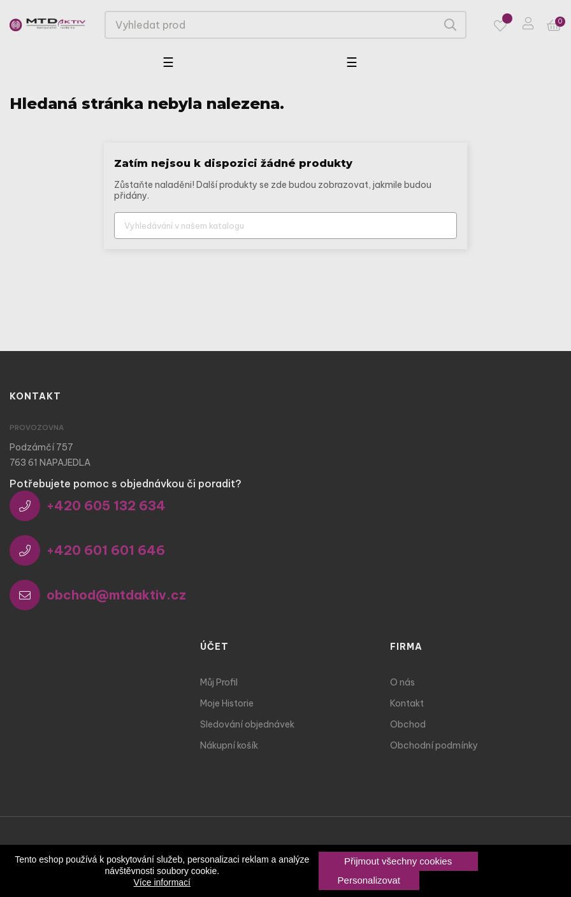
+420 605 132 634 (88, 506)
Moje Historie (227, 703)
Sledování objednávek (247, 724)
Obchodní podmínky (434, 745)
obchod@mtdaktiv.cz (98, 595)
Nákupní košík (229, 745)
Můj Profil (219, 682)
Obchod (408, 724)
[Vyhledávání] (285, 225)
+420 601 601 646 (87, 550)
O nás (402, 682)
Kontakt (407, 703)
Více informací (162, 882)
